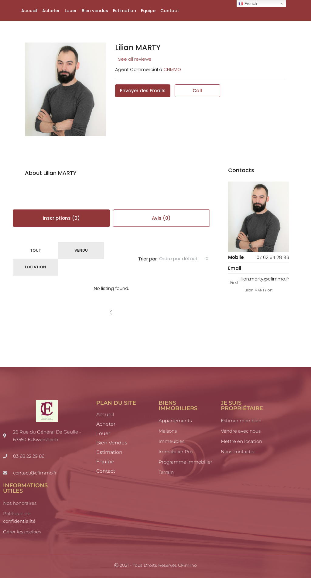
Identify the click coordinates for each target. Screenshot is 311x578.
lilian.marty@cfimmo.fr (264, 279)
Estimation (124, 11)
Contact (169, 11)
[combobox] (183, 258)
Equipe (148, 11)
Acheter (51, 11)
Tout (35, 250)
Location (35, 267)
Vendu (81, 250)
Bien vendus (95, 11)
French (247, 3)
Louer (71, 11)
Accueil (29, 11)
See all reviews (134, 59)
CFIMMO (172, 69)
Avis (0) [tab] (161, 218)
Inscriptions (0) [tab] (61, 218)
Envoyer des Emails (143, 90)
